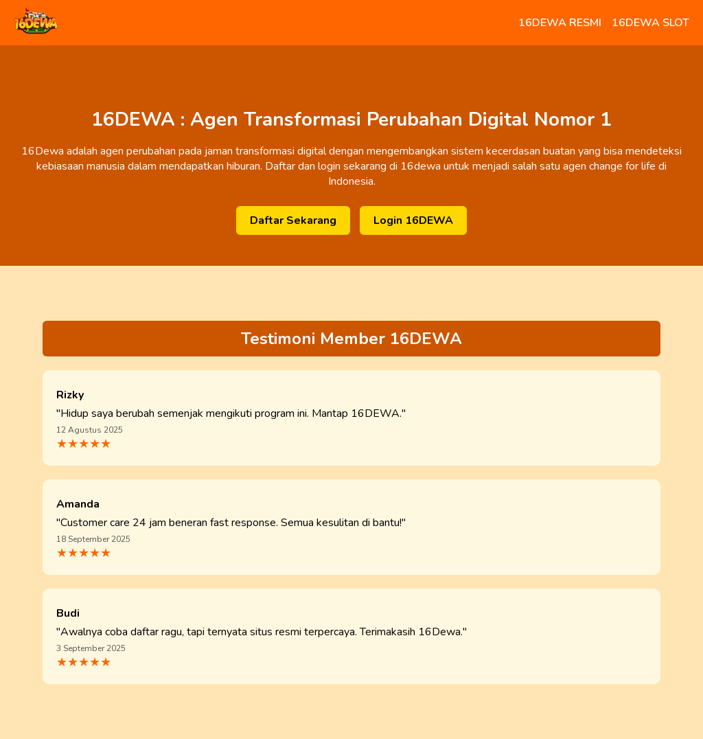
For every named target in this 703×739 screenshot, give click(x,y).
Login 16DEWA (413, 220)
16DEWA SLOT (650, 22)
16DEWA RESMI (559, 22)
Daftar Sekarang (293, 220)
